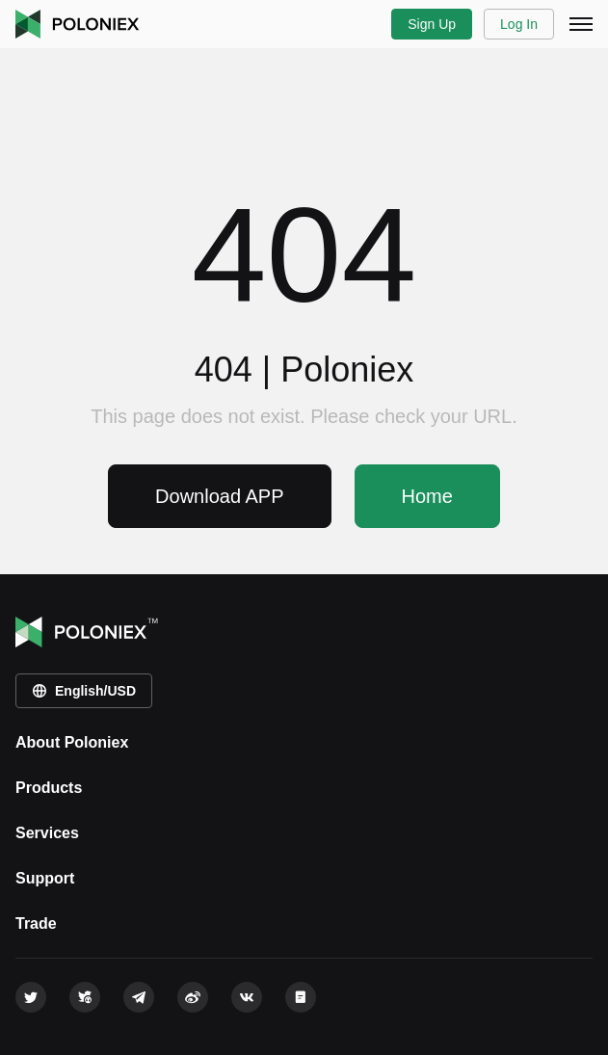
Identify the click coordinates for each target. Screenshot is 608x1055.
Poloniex (77, 24)
